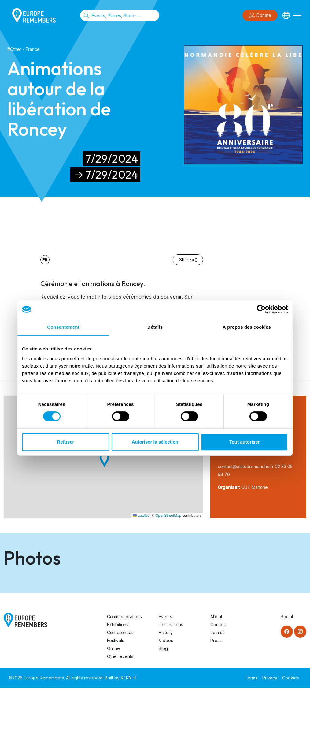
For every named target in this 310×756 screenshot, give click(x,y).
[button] (104, 459)
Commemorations (124, 684)
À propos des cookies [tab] (247, 327)
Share (188, 259)
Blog (163, 716)
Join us (217, 700)
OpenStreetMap (168, 515)
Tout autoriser (244, 441)
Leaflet (141, 515)
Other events (120, 724)
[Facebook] (287, 700)
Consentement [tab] (63, 327)
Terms (251, 745)
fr (44, 260)
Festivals (115, 708)
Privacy (269, 745)
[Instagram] (300, 700)
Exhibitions (117, 692)
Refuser (65, 441)
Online (113, 716)
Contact (218, 692)
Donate (260, 16)
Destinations (171, 692)
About (216, 684)
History (166, 700)
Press (216, 708)
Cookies (290, 745)
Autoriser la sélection (155, 441)
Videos (166, 708)
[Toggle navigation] (297, 15)
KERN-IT (129, 745)
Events (165, 684)
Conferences (120, 700)
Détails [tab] (155, 327)
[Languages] (286, 15)
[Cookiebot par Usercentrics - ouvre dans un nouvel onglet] (261, 309)
